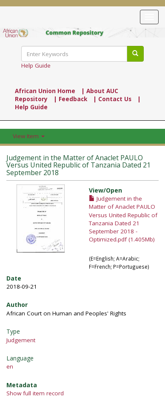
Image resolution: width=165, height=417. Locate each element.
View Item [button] (29, 136)
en (9, 366)
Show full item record (35, 393)
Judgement (20, 340)
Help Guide (36, 65)
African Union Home (45, 91)
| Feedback (70, 99)
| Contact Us (112, 99)
